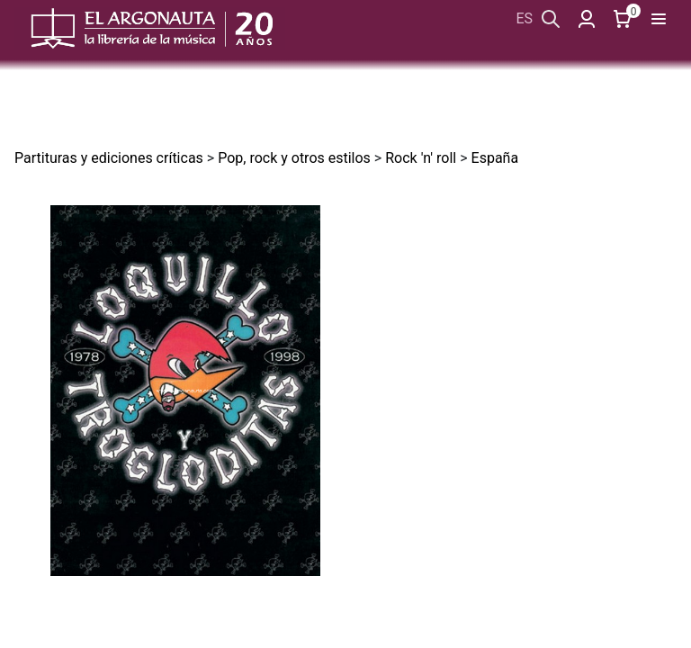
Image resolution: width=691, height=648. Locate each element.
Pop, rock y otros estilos (294, 157)
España (495, 157)
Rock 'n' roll (420, 157)
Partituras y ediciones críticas (108, 157)
